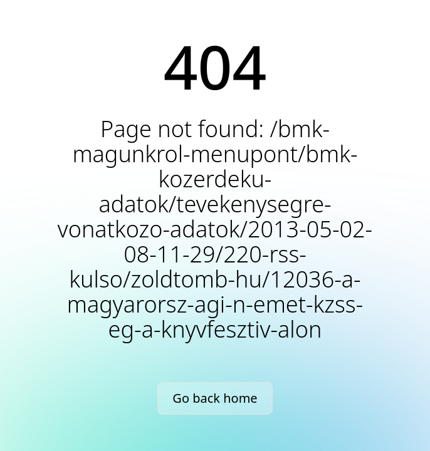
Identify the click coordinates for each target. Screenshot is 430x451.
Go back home (214, 398)
